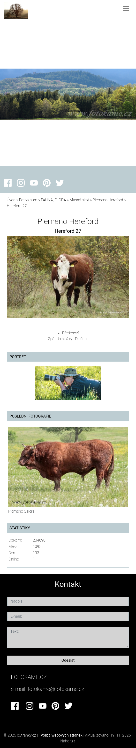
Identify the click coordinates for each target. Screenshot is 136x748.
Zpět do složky (60, 339)
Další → (81, 339)
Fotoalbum (28, 200)
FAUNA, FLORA (53, 200)
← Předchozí (68, 333)
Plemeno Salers (21, 511)
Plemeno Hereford (108, 200)
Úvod (11, 200)
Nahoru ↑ (68, 741)
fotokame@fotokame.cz (56, 689)
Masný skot (79, 200)
